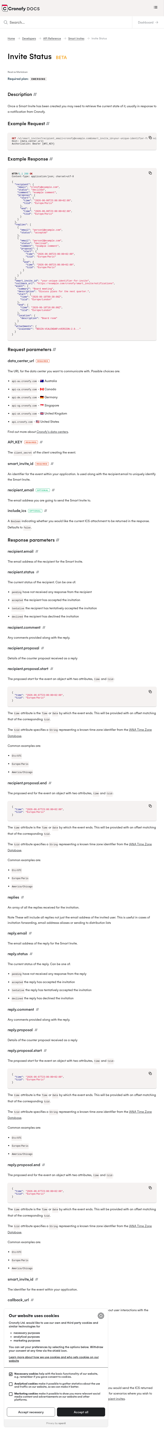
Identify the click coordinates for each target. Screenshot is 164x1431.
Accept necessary (31, 1412)
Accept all (81, 1412)
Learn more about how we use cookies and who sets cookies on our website (54, 1359)
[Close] (101, 1315)
